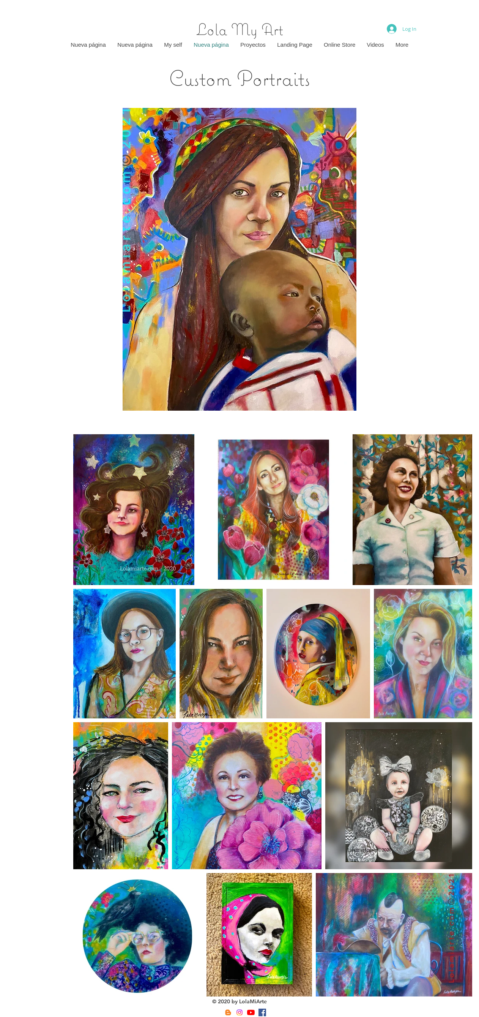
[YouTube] (251, 1012)
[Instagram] (239, 1012)
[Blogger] (228, 1012)
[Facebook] (262, 1012)
